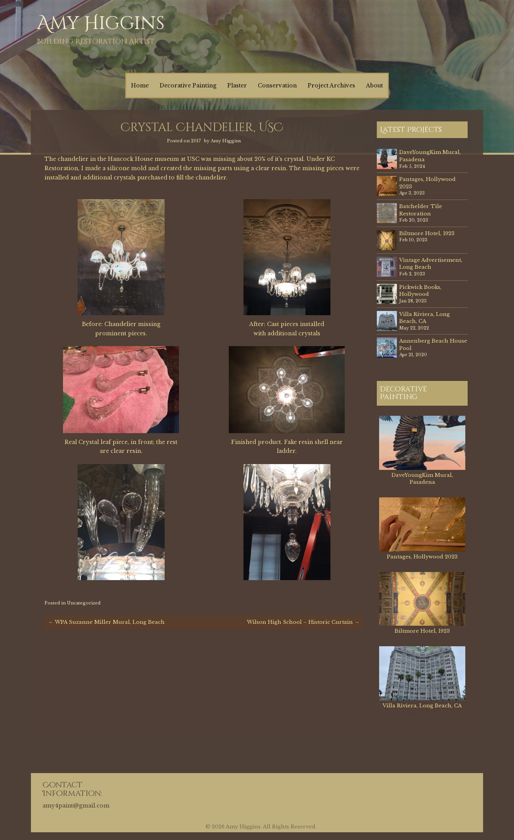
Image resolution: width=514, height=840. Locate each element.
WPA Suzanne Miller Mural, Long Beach (106, 622)
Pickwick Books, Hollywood (420, 291)
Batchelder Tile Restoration (420, 210)
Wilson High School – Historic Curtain (303, 622)
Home (140, 85)
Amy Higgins (101, 23)
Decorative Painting (188, 85)
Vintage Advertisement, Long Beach (430, 264)
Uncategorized (83, 603)
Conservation (277, 85)
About (374, 85)
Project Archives (331, 85)
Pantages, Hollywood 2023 (422, 556)
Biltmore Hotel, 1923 (426, 233)
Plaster (237, 85)
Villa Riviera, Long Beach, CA (424, 318)
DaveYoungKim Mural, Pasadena (422, 479)
